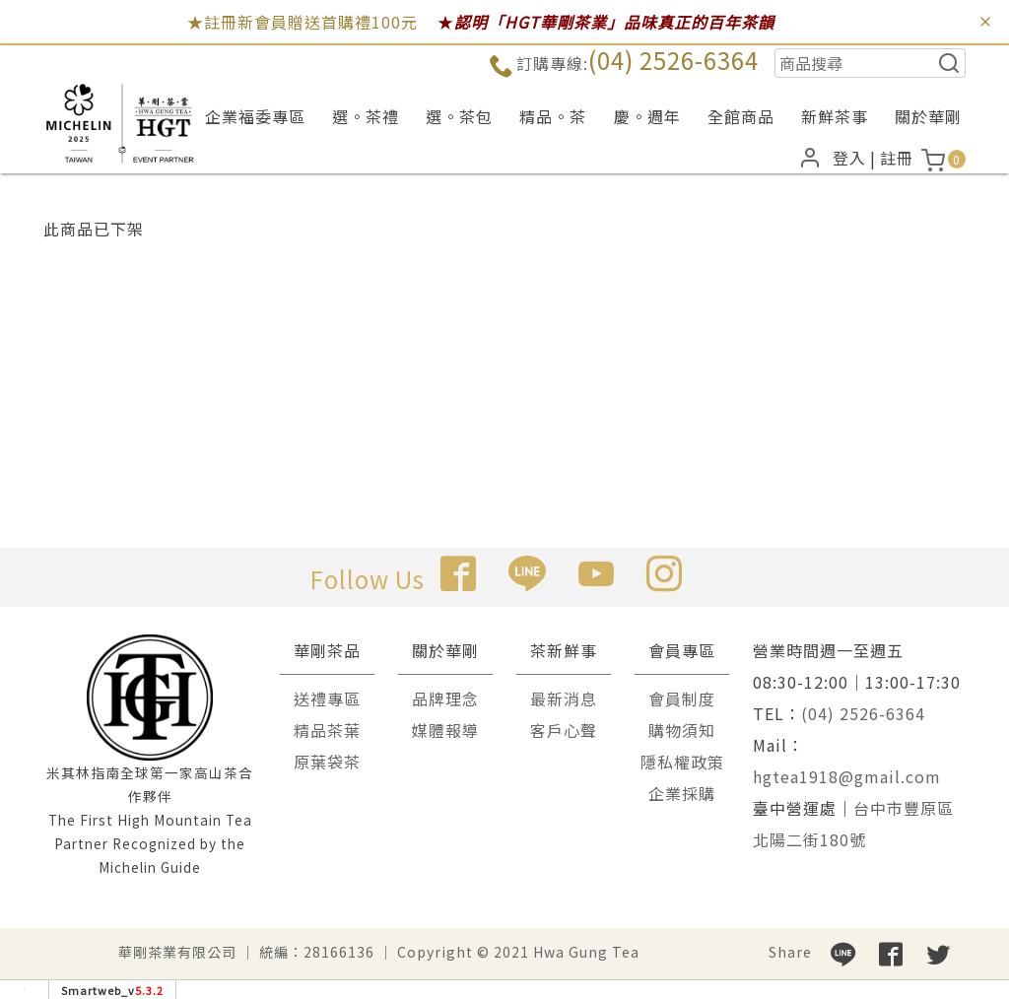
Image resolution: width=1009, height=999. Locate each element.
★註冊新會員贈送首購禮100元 (302, 21)
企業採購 (681, 793)
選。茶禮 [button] (365, 116)
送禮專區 (327, 698)
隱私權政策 (682, 761)
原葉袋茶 (327, 761)
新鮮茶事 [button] (834, 116)
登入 (849, 157)
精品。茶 (552, 116)
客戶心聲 (563, 730)
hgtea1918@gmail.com (847, 776)
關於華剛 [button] (928, 116)
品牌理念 (445, 698)
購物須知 (681, 730)
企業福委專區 (255, 116)
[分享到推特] (938, 951)
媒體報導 (445, 730)
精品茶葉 (327, 730)
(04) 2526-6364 (673, 59)
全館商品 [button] (740, 116)
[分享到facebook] (890, 951)
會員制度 (681, 698)
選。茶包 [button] (459, 116)
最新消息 (563, 698)
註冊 (896, 157)
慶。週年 (647, 116)
